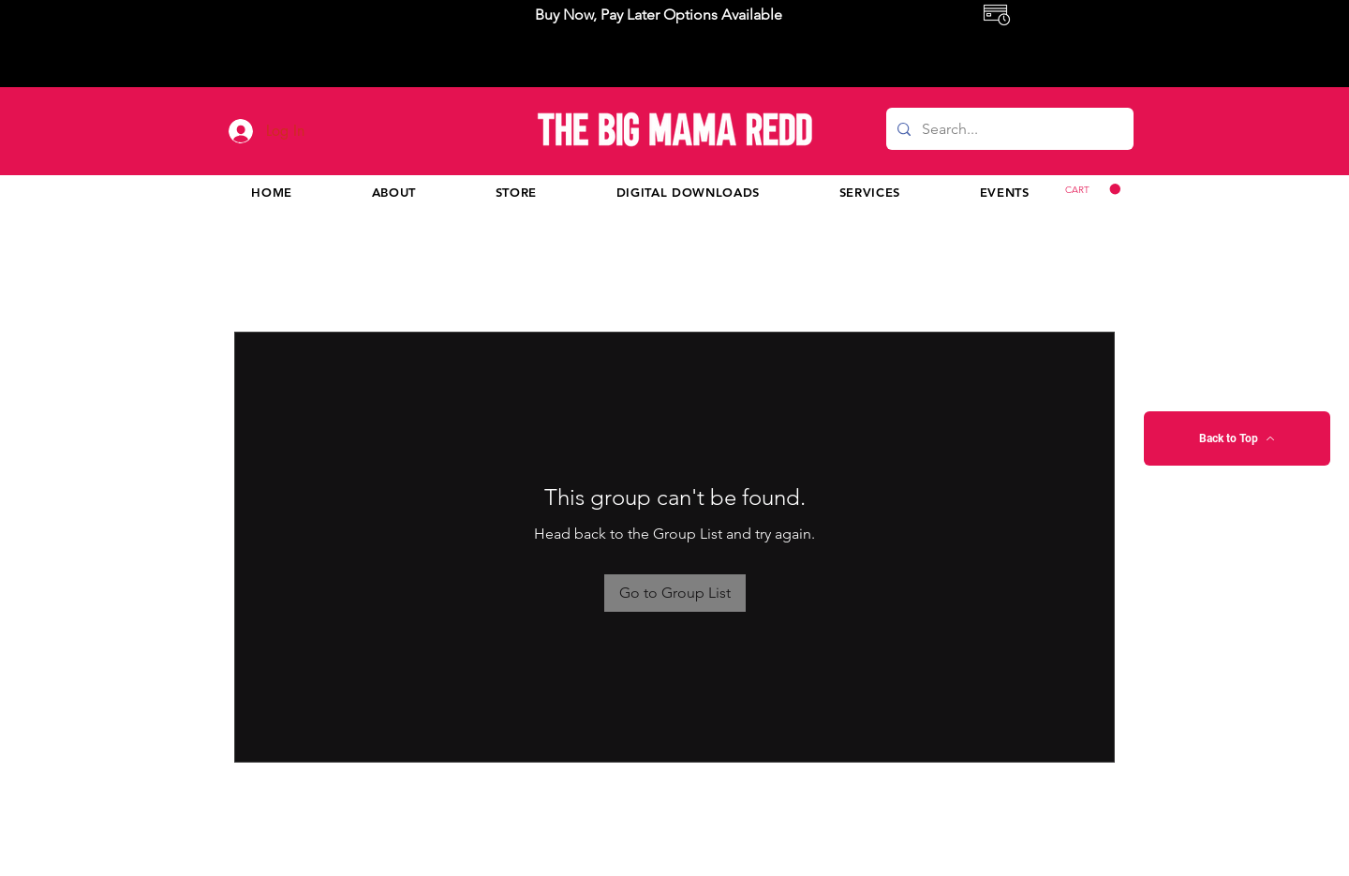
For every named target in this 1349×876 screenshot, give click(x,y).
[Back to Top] (1237, 438)
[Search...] (1008, 129)
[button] (1092, 189)
